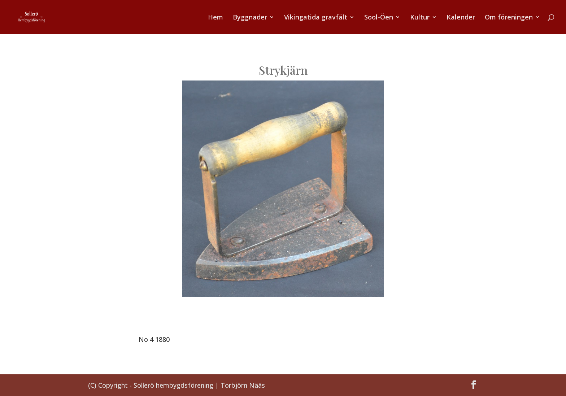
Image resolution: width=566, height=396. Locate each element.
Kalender (461, 17)
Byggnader (250, 17)
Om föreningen (509, 17)
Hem (215, 17)
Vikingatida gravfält (315, 17)
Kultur (420, 17)
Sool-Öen (378, 17)
